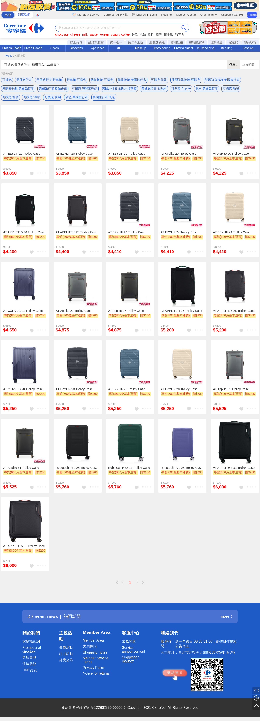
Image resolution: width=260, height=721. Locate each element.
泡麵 (143, 34)
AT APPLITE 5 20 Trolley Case (24, 232)
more (226, 616)
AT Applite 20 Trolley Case (178, 154)
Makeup (140, 48)
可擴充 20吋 (31, 97)
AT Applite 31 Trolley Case (231, 389)
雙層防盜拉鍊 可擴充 (186, 79)
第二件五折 (135, 42)
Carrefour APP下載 (116, 14)
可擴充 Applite (181, 88)
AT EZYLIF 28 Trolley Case (74, 389)
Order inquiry (208, 14)
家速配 (233, 42)
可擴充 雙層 (10, 97)
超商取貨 (250, 42)
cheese (75, 34)
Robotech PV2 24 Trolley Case (76, 467)
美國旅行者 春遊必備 (53, 88)
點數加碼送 (157, 42)
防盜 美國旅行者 (77, 97)
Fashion (248, 48)
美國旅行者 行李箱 (49, 79)
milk (85, 34)
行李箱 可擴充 (76, 79)
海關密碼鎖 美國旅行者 (18, 88)
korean (104, 34)
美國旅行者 (24, 79)
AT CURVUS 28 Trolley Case (23, 389)
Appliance (97, 48)
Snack (54, 48)
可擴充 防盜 (159, 79)
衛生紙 (168, 34)
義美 (159, 34)
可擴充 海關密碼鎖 (84, 88)
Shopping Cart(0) (232, 14)
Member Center (186, 14)
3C (119, 48)
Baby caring (162, 48)
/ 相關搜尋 (19, 55)
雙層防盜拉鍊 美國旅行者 (222, 79)
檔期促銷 (177, 42)
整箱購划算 (196, 42)
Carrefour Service (85, 15)
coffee (125, 34)
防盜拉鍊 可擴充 (102, 79)
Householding (205, 48)
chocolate (61, 34)
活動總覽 (216, 42)
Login (153, 14)
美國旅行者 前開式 (154, 88)
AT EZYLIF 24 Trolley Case (126, 232)
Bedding (226, 48)
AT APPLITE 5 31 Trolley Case (234, 467)
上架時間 (248, 64)
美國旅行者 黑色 (104, 97)
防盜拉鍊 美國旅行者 (132, 79)
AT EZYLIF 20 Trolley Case (21, 154)
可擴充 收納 (53, 97)
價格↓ (233, 64)
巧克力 (179, 34)
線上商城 (76, 42)
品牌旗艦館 (96, 42)
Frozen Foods (11, 48)
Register (166, 14)
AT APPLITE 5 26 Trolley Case (181, 310)
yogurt (115, 34)
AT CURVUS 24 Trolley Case (23, 310)
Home (8, 55)
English (139, 14)
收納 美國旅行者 (207, 88)
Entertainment (183, 48)
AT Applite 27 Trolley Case (74, 310)
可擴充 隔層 (231, 88)
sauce (94, 34)
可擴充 (7, 79)
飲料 (151, 34)
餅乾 (135, 34)
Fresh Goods (33, 48)
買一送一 (116, 42)
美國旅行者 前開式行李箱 (119, 88)
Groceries (76, 48)
